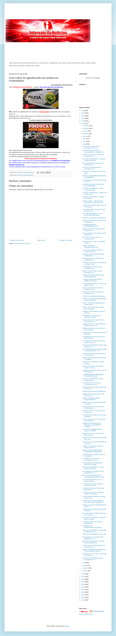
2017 (83, 582)
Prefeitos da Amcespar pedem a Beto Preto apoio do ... (94, 394)
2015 (83, 587)
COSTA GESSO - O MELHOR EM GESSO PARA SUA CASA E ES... (93, 201)
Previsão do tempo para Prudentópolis (94, 218)
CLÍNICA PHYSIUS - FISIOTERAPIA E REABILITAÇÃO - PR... (94, 324)
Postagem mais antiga (65, 240)
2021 (83, 123)
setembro (86, 134)
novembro (86, 128)
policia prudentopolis (27, 175)
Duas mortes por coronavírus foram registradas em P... (93, 472)
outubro (85, 131)
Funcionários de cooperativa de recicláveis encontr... (92, 316)
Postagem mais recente (16, 240)
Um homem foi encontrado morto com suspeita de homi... (94, 341)
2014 (83, 589)
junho (85, 141)
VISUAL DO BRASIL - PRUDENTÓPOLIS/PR (90, 246)
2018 (83, 579)
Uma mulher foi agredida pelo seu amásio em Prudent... (93, 430)
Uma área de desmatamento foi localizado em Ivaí (92, 168)
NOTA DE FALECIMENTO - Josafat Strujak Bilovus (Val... (93, 467)
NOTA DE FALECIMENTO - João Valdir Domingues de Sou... (94, 531)
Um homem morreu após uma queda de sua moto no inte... (94, 263)
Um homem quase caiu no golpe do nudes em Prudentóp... (93, 493)
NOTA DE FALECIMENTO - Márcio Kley (94, 534)
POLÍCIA (19, 175)
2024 (83, 116)
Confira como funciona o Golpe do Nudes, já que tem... (93, 446)
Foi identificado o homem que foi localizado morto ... (92, 267)
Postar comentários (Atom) (22, 243)
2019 (83, 576)
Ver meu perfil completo (86, 614)
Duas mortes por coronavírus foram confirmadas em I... (93, 259)
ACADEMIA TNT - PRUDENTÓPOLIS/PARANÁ (92, 526)
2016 (83, 584)
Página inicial (41, 240)
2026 (83, 110)
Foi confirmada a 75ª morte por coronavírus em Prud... (92, 383)
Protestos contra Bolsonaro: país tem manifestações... (94, 254)
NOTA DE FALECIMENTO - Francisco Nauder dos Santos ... (94, 159)
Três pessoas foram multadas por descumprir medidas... (92, 463)
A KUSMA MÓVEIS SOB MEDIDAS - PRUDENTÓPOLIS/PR (94, 375)
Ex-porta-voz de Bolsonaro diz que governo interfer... (93, 379)
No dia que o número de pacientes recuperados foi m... (93, 288)
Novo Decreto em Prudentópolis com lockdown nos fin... (93, 292)
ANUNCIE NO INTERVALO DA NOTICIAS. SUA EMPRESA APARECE (92, 425)
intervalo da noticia (22, 172)
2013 (83, 592)
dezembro (86, 126)
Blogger (66, 626)
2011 (83, 597)
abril (84, 563)
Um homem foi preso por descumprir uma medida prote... (93, 185)
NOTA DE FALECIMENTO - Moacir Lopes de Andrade (93, 189)
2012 (83, 595)
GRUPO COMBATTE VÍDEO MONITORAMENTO (91, 399)
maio (84, 144)
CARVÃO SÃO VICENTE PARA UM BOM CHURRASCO (93, 275)
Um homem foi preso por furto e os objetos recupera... (93, 480)
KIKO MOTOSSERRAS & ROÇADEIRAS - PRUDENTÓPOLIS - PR (95, 350)
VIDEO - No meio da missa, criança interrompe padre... (93, 308)
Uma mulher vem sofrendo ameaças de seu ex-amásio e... (94, 354)
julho (84, 139)
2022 (83, 121)
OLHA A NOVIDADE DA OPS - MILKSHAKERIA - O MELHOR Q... (94, 151)
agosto (85, 136)
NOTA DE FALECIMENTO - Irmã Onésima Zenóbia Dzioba (92, 214)
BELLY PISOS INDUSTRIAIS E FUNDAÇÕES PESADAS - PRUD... (94, 476)
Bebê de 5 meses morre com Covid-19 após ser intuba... (94, 329)
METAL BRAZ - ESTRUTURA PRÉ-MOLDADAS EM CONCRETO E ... (94, 501)
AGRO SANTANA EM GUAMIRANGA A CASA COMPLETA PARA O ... (94, 550)
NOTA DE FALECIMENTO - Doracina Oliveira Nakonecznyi (94, 542)
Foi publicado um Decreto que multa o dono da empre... (94, 337)
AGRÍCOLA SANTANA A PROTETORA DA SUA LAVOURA (94, 299)
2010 (83, 600)
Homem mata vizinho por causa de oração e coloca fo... (93, 366)
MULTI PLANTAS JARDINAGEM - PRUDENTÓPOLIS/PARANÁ (93, 451)
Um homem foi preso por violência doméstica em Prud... (93, 484)
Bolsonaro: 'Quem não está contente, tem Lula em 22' (94, 434)
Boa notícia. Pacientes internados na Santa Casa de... (93, 164)
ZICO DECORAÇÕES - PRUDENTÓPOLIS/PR (90, 225)
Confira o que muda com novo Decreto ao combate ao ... (94, 420)
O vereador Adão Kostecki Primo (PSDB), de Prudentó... (92, 280)
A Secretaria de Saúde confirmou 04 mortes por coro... (93, 155)
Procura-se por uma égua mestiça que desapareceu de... (94, 546)
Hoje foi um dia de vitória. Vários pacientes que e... (92, 271)
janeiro (85, 571)
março (85, 565)
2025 (83, 113)
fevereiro (85, 568)
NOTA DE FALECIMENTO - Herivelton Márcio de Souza (94, 518)
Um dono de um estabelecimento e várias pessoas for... (93, 558)
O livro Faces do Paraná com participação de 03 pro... (91, 147)
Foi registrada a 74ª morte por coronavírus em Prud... (91, 459)
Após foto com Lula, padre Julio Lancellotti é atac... (92, 238)
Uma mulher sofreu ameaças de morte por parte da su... (94, 210)
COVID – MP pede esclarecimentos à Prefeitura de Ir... (94, 303)
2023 (83, 118)
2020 (83, 574)
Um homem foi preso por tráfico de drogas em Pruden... (93, 250)
